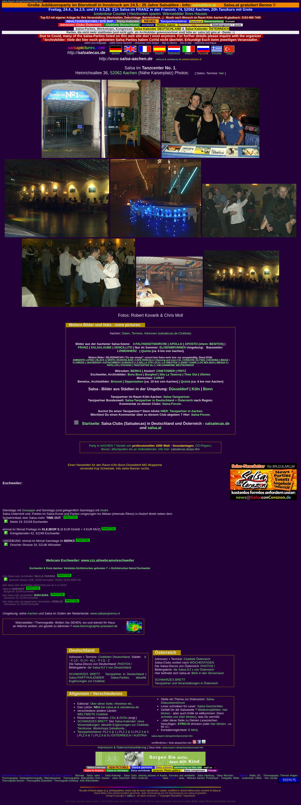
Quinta (146, 351)
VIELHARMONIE (166, 365)
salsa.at (160, 59)
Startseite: (87, 424)
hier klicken (218, 724)
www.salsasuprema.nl (105, 613)
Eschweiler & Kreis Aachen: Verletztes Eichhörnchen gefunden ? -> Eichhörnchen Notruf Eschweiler (90, 568)
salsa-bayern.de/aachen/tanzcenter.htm (22, 1)
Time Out (190, 374)
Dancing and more (166, 360)
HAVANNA (213, 360)
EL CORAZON (186, 360)
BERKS (136, 371)
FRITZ (182, 371)
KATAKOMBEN (111, 362)
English (130, 52)
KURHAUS (128, 362)
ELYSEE (200, 360)
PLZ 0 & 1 (109, 732)
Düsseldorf (179, 389)
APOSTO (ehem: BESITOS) (204, 344)
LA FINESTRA (170, 362)
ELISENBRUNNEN (172, 347)
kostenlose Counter (110, 14)
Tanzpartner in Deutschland (124, 674)
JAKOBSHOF (93, 362)
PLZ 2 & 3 (126, 732)
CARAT (159, 378)
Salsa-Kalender (113, 775)
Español (159, 52)
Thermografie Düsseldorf (39, 780)
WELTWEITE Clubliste (92, 714)
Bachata (79, 775)
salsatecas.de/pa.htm (185, 449)
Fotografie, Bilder (230, 778)
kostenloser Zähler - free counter (260, 778)
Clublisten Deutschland (114, 657)
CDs (113, 717)
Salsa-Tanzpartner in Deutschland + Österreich (159, 400)
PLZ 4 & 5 (142, 732)
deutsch (116, 52)
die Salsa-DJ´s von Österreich (194, 669)
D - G (79, 660)
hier (221, 73)
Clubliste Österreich (197, 659)
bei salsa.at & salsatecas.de (116, 707)
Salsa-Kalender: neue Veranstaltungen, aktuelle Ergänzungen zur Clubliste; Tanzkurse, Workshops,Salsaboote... (113, 724)
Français (145, 52)
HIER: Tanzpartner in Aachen (181, 411)
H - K (88, 660)
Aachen (33, 613)
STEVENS (125, 365)
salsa (97, 775)
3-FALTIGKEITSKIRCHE (150, 344)
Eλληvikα (216, 52)
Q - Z (106, 660)
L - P (97, 660)
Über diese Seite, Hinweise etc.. (111, 703)
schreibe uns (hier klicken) (178, 717)
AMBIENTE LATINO (83, 360)
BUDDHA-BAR (125, 360)
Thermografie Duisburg (66, 780)
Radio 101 (255, 775)
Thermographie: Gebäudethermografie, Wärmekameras (31, 778)
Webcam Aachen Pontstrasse (202, 778)
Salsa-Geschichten (210, 706)
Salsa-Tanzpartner (176, 397)
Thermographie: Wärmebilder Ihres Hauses (86, 778)
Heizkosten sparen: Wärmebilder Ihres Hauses (168, 14)
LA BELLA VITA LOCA (147, 362)
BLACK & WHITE (105, 360)
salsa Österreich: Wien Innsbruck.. (130, 778)
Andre (104, 510)
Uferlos (205, 374)
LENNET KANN (187, 362)
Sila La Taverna (170, 374)
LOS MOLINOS (206, 362)
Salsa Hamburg (206, 775)
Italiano (188, 52)
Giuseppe (28, 510)
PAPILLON (113, 365)
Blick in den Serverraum (207, 673)
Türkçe (229, 52)
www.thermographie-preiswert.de (95, 626)
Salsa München (225, 775)
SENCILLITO (123, 347)
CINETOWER (165, 371)
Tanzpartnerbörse (89, 732)
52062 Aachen (123, 72)
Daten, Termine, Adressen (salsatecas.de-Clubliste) (156, 333)
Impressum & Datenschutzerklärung (122, 747)
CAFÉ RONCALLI (144, 360)
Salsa (90, 775)
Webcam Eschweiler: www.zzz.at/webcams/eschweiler (90, 560)
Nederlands (174, 52)
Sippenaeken (134, 381)
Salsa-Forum (171, 404)
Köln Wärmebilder (89, 780)
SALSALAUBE (101, 347)
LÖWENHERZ (127, 351)
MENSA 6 (222, 362)
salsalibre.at (204, 5)
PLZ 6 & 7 (86, 735)
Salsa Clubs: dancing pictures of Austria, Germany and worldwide (159, 775)
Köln (196, 389)
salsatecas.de (174, 59)
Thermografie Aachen (13, 780)
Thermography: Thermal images (280, 775)
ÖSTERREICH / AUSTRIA (129, 735)
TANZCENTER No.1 (144, 365)
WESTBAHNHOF (185, 365)
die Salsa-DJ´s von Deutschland (109, 667)
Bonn (208, 389)
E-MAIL (193, 730)
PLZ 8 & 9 (102, 735)
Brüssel (116, 381)
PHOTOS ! (125, 664)
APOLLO (176, 344)
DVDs (123, 717)
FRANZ (83, 347)
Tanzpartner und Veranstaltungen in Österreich (186, 683)
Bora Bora (135, 374)
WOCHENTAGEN (202, 662)
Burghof (151, 374)
